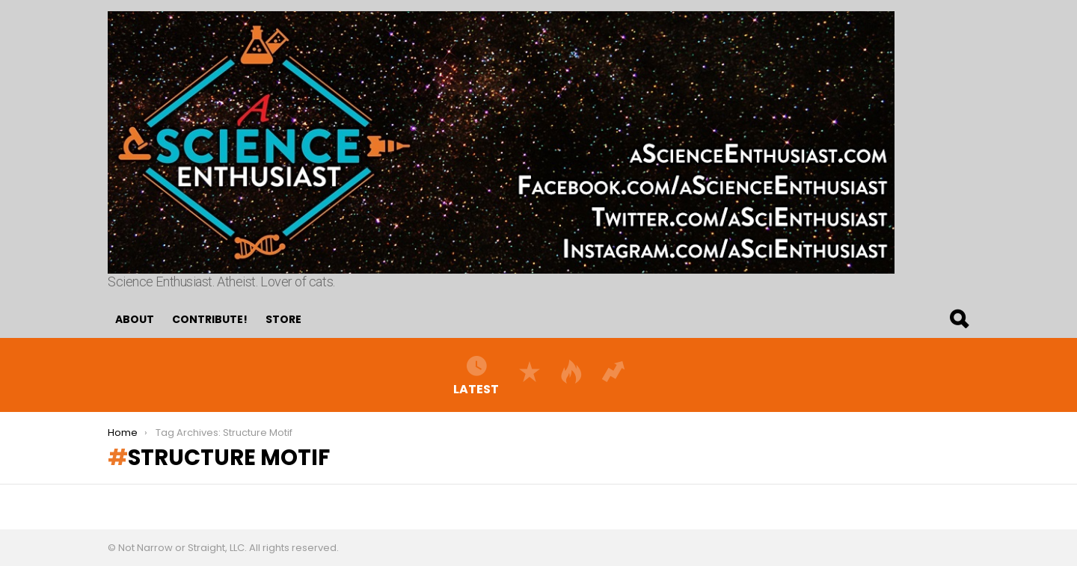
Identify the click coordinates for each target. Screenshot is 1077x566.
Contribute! (210, 319)
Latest (476, 375)
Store (283, 319)
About (134, 319)
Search (958, 319)
